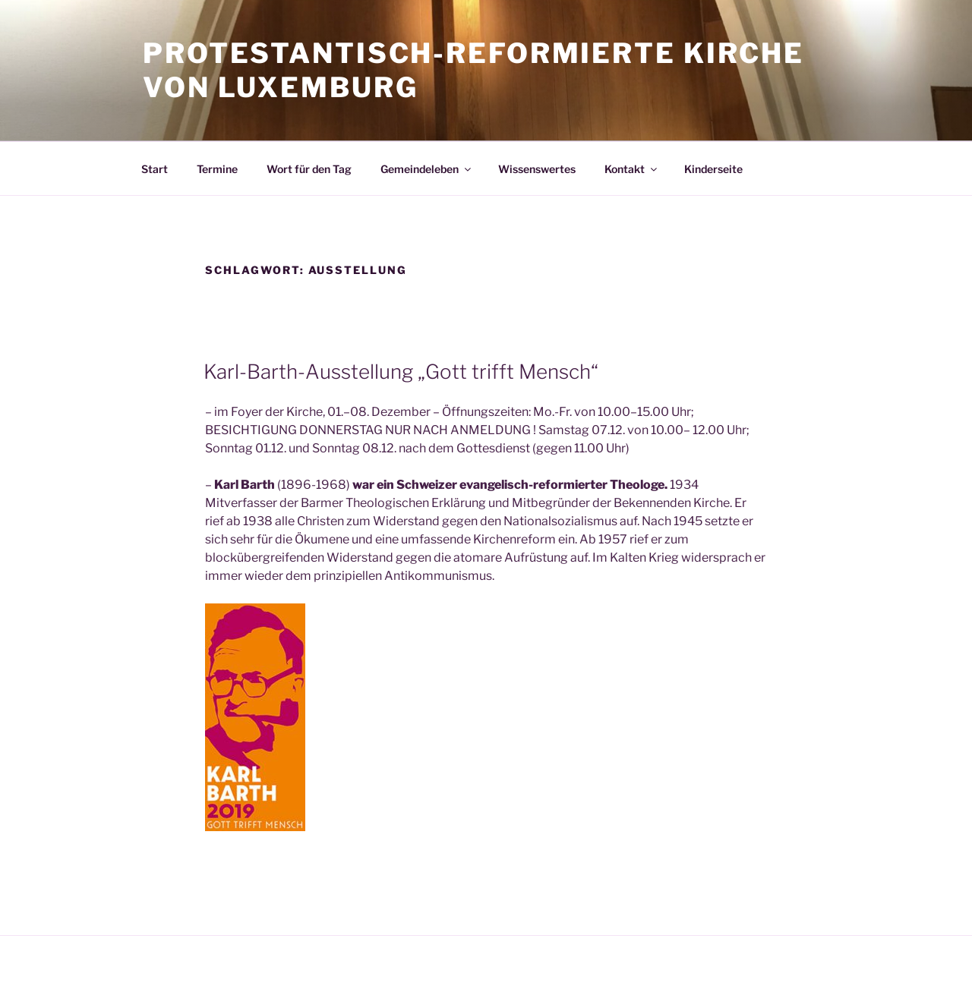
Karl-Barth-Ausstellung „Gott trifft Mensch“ (401, 371)
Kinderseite (713, 168)
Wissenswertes (537, 168)
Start (154, 168)
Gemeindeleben (426, 168)
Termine (217, 168)
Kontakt (631, 168)
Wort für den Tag (309, 168)
